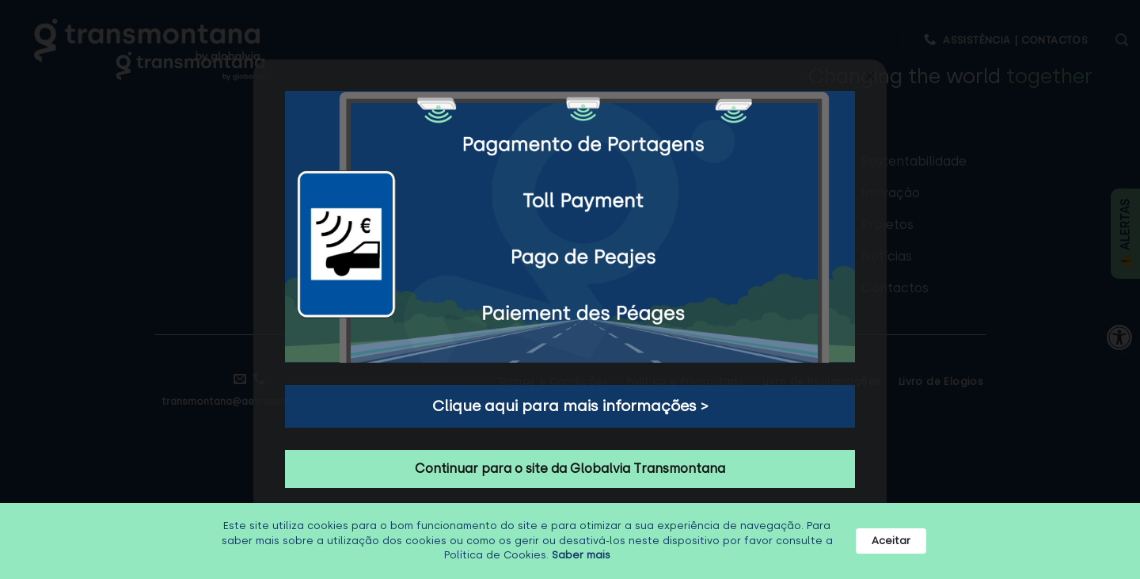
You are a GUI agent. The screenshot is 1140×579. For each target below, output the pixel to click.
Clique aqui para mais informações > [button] (570, 406)
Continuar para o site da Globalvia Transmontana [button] (570, 468)
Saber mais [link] (581, 555)
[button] (870, 76)
